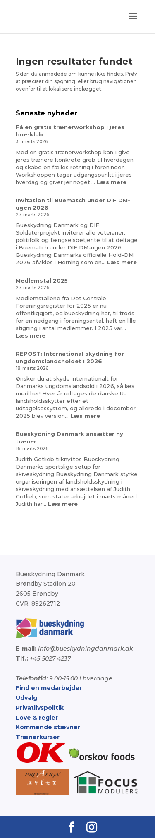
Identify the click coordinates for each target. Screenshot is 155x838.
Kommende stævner (48, 727)
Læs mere (111, 182)
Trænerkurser (38, 737)
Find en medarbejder (49, 688)
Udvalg (26, 698)
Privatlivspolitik (40, 707)
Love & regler (37, 717)
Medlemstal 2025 (42, 280)
